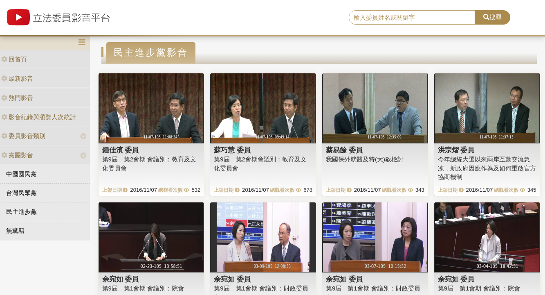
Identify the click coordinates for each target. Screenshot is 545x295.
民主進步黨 (21, 211)
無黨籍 (15, 230)
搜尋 (492, 17)
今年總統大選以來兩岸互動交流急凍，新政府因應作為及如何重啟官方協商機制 (487, 168)
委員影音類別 (23, 135)
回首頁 (14, 59)
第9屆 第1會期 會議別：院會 (143, 288)
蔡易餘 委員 (344, 150)
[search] (412, 17)
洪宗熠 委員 (456, 150)
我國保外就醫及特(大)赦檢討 (365, 159)
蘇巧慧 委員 (232, 150)
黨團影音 (17, 155)
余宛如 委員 (120, 279)
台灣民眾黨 (21, 192)
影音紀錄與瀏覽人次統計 (38, 116)
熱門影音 (17, 97)
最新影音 (17, 78)
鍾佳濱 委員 (120, 150)
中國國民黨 (21, 173)
